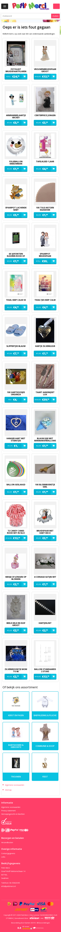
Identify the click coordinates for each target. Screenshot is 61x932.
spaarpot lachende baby (15, 209)
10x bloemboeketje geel (45, 485)
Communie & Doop (45, 746)
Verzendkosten (7, 842)
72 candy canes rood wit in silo (16, 532)
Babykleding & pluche (45, 715)
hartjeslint (45, 623)
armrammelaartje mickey (16, 116)
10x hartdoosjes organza (16, 393)
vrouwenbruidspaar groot (45, 70)
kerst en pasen (16, 715)
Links (3, 857)
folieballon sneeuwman (16, 162)
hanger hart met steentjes (16, 439)
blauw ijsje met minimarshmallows (45, 439)
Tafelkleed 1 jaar (45, 161)
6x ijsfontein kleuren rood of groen (16, 256)
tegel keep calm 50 (16, 300)
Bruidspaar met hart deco (45, 532)
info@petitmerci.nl (8, 886)
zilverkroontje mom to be (16, 670)
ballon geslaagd (16, 484)
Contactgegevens (8, 853)
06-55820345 (14, 883)
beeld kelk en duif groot (16, 624)
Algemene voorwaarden (14, 785)
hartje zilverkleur (45, 346)
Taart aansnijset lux (45, 393)
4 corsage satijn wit (45, 577)
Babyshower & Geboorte (16, 746)
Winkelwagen (56, 6)
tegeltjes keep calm (45, 300)
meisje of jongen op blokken (15, 578)
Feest (45, 776)
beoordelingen (43, 923)
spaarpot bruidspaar (45, 255)
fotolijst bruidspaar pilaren (16, 70)
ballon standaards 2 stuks (45, 670)
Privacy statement (8, 810)
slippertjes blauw (16, 346)
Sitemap (8, 790)
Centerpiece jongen (45, 115)
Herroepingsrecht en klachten (13, 814)
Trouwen (16, 776)
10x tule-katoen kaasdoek (45, 209)
